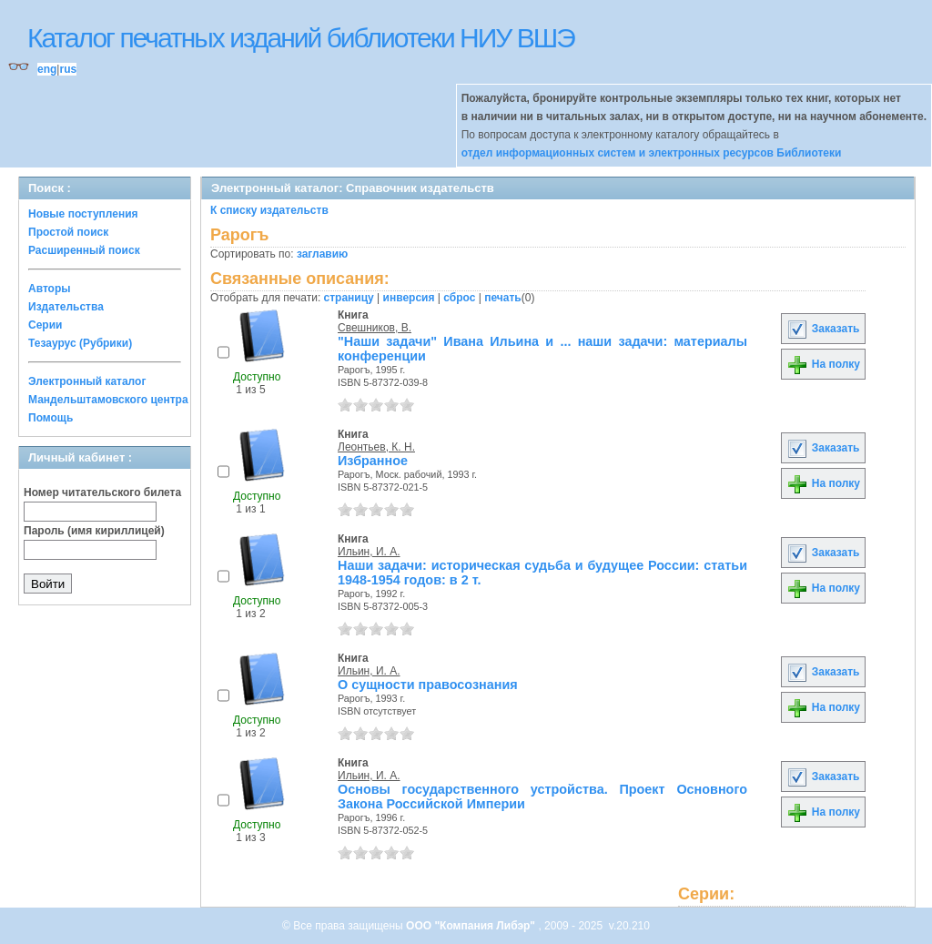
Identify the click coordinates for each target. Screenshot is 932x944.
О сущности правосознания (428, 684)
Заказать (822, 328)
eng (46, 69)
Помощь (50, 417)
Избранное (373, 460)
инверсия (409, 297)
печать (503, 297)
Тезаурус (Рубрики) (80, 343)
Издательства (66, 306)
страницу (349, 297)
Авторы (49, 288)
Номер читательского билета (102, 492)
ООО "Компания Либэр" (472, 925)
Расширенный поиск (84, 250)
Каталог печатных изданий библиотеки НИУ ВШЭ (300, 38)
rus (67, 69)
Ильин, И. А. (369, 551)
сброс (459, 297)
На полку (823, 364)
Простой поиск (68, 232)
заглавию (322, 254)
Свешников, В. (374, 327)
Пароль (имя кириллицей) (94, 530)
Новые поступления (83, 214)
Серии (45, 325)
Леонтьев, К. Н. (376, 447)
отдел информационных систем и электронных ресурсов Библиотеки (651, 153)
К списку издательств (269, 210)
